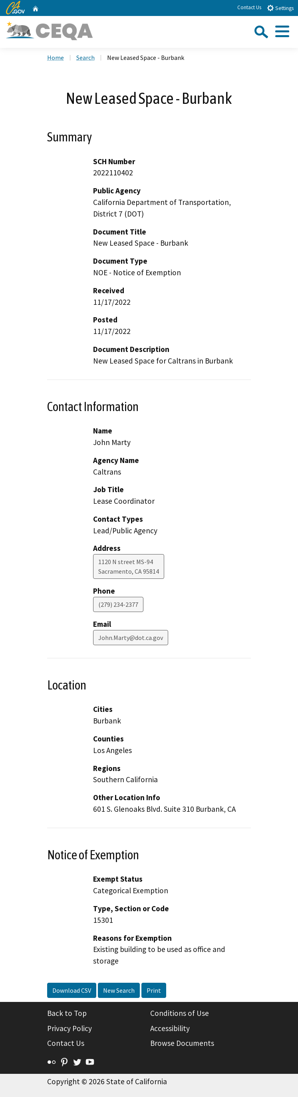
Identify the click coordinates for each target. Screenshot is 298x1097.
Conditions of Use (179, 1013)
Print (154, 990)
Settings (280, 8)
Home (55, 58)
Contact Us (249, 7)
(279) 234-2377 (118, 604)
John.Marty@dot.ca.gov (130, 638)
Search (85, 58)
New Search (119, 990)
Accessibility (170, 1028)
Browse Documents (182, 1043)
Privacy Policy (69, 1028)
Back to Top (67, 1013)
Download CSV (71, 990)
